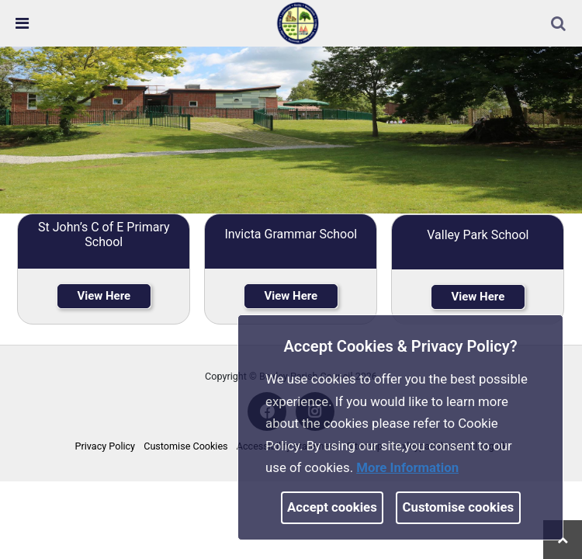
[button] (559, 25)
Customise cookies (458, 507)
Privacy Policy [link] (105, 446)
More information (407, 467)
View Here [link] (103, 296)
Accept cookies (332, 507)
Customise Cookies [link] (185, 446)
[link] (298, 22)
